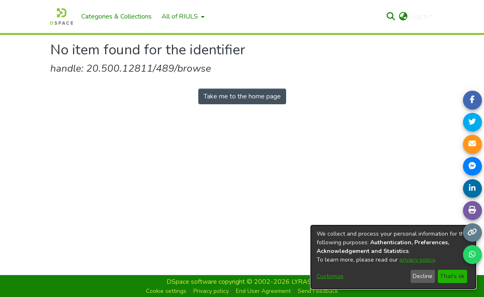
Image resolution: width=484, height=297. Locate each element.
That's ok (452, 276)
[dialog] (393, 257)
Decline (422, 276)
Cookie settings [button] (166, 291)
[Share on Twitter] (472, 122)
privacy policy (417, 260)
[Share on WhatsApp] (472, 254)
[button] (390, 16)
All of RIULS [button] (180, 16)
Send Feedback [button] (318, 291)
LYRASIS (304, 281)
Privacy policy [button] (211, 291)
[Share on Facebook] (472, 100)
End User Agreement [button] (263, 291)
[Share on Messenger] (472, 166)
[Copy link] (472, 232)
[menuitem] (182, 16)
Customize (330, 276)
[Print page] (472, 210)
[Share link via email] (472, 144)
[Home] (61, 16)
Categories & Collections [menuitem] (116, 16)
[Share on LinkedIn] (472, 188)
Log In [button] (420, 16)
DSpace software (192, 281)
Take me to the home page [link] (242, 96)
